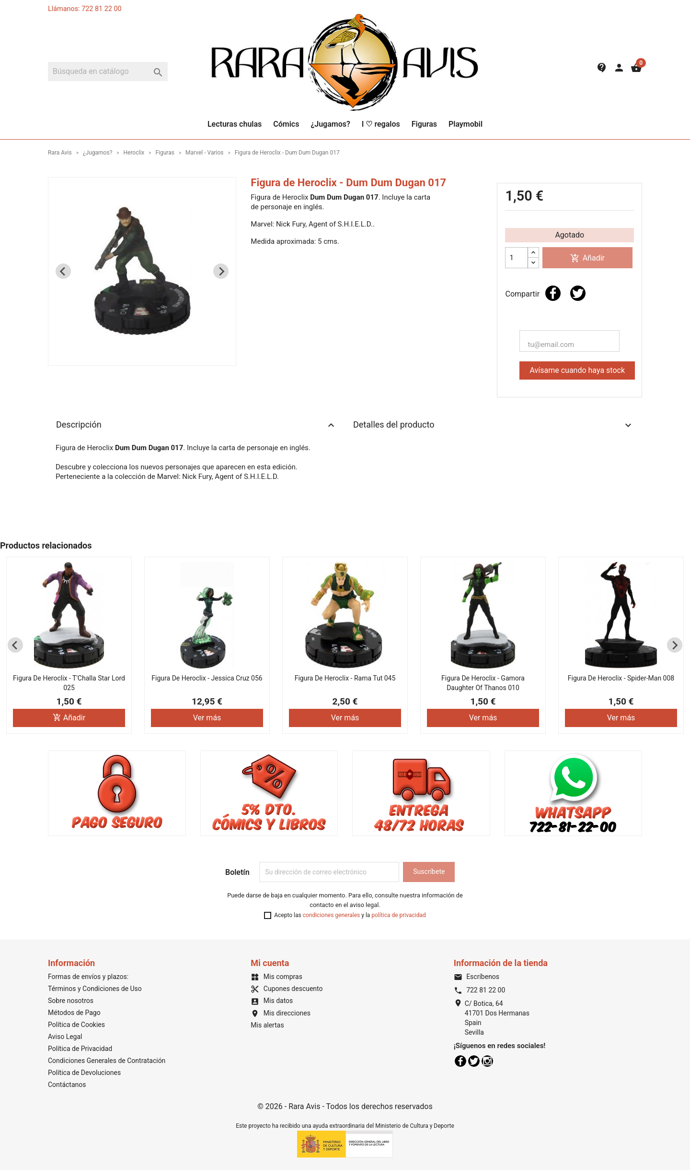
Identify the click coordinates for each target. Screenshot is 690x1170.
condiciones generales (331, 915)
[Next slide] (221, 271)
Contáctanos (67, 1084)
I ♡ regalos (381, 124)
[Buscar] (108, 71)
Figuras (424, 124)
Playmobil (465, 124)
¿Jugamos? (330, 124)
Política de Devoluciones (84, 1072)
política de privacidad (398, 915)
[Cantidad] (516, 257)
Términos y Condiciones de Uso (95, 988)
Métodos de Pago (74, 1012)
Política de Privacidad (80, 1048)
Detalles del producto (493, 425)
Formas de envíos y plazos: (88, 976)
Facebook (460, 1061)
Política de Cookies (76, 1024)
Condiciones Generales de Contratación (106, 1060)
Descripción (196, 425)
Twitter (474, 1061)
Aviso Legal (65, 1036)
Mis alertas (267, 1025)
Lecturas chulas (234, 124)
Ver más (207, 717)
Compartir (553, 293)
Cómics (286, 124)
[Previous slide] (63, 271)
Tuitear (577, 293)
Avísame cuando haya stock (577, 370)
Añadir (587, 258)
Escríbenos (476, 976)
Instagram (487, 1061)
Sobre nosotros (70, 1000)
